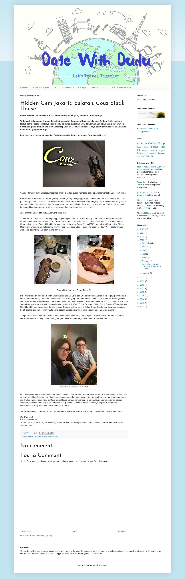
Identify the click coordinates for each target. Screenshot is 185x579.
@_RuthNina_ (142, 193)
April (144, 254)
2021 (142, 278)
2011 (142, 306)
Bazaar (144, 143)
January (145, 273)
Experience (68, 87)
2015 (142, 296)
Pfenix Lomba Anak (145, 200)
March (145, 258)
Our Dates (23, 87)
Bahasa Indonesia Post (149, 128)
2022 (142, 240)
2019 (142, 281)
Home (74, 531)
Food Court (143, 147)
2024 (142, 233)
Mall (163, 147)
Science (153, 153)
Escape (82, 87)
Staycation (140, 156)
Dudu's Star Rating (121, 87)
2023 (142, 236)
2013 (142, 303)
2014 (142, 299)
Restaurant (142, 153)
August (145, 247)
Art (138, 143)
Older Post (122, 531)
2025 (142, 229)
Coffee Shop (156, 143)
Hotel (154, 146)
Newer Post (26, 531)
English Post (144, 132)
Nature (154, 151)
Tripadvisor (142, 182)
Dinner (30, 437)
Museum (142, 150)
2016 (142, 292)
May (144, 250)
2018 (142, 285)
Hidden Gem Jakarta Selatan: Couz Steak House (151, 266)
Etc (104, 87)
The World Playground (146, 213)
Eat (55, 87)
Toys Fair (149, 156)
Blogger (103, 565)
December (146, 243)
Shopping (161, 153)
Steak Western (53, 437)
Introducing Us (41, 87)
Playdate (162, 151)
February (146, 261)
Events (94, 87)
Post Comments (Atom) (42, 536)
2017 (142, 288)
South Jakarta (42, 437)
